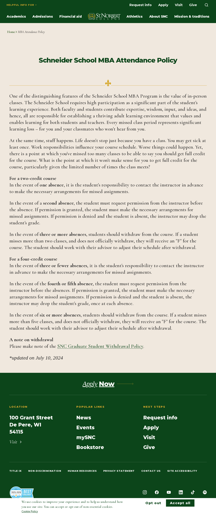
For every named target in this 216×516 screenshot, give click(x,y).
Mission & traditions (191, 16)
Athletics (134, 16)
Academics (16, 16)
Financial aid (70, 16)
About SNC (158, 16)
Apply (163, 5)
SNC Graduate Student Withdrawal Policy (100, 346)
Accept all (180, 503)
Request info (140, 5)
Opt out (153, 503)
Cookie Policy (30, 511)
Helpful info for (20, 4)
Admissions (42, 16)
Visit (179, 5)
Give (193, 5)
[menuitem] (22, 5)
